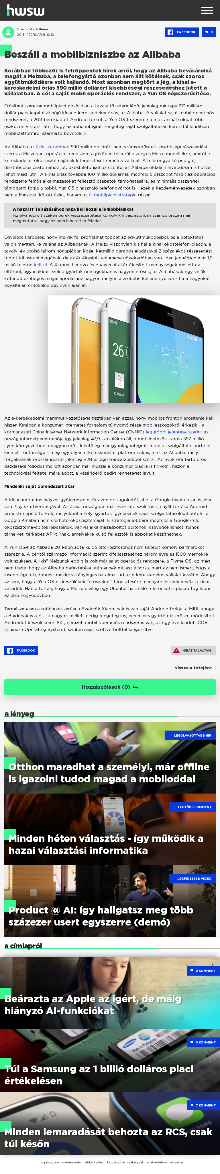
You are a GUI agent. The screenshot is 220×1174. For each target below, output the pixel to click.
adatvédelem (157, 1162)
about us (176, 1162)
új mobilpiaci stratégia (113, 194)
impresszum (49, 1162)
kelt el (40, 264)
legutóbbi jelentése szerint (175, 431)
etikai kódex (94, 1162)
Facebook (182, 32)
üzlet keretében (52, 146)
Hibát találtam (192, 650)
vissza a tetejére (193, 668)
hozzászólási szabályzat (125, 1162)
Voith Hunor (39, 29)
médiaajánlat (72, 1162)
